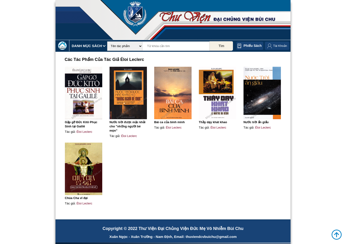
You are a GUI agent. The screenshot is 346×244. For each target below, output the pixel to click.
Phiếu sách (253, 46)
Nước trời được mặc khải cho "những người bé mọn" (127, 126)
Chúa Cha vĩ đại (76, 198)
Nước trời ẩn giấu (256, 122)
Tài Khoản (280, 46)
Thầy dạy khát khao (213, 122)
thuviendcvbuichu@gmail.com (211, 237)
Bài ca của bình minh (169, 122)
